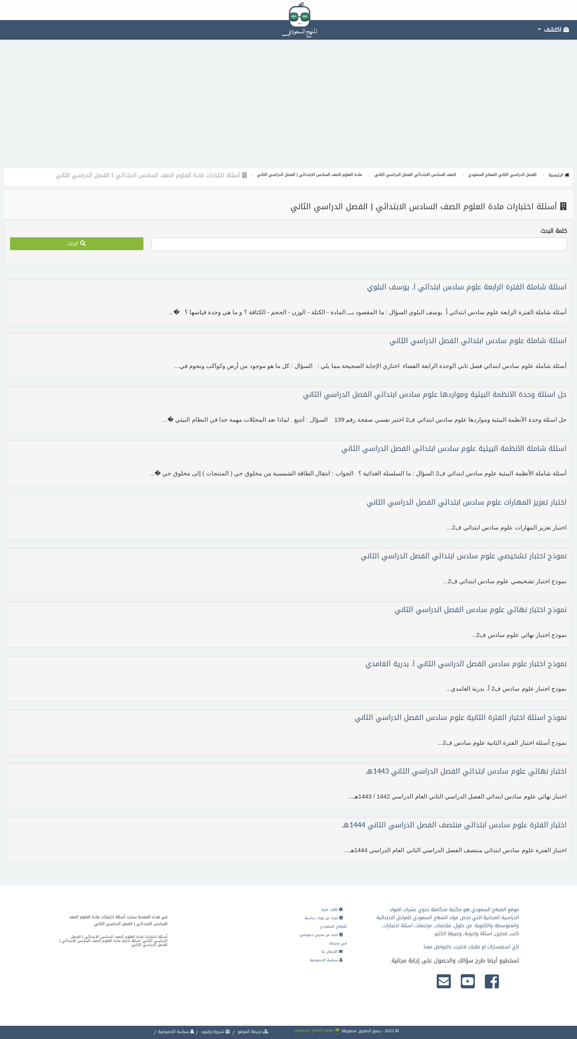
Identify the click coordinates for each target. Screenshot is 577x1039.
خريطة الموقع (252, 1031)
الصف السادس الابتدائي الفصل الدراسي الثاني (415, 174)
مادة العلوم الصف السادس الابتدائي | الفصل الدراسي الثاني (309, 174)
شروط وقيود (215, 1031)
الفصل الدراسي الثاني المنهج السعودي (502, 174)
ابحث (76, 243)
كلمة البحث (554, 231)
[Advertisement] (288, 108)
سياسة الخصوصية (326, 960)
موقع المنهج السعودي (317, 1030)
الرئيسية (559, 175)
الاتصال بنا (332, 951)
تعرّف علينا (332, 909)
